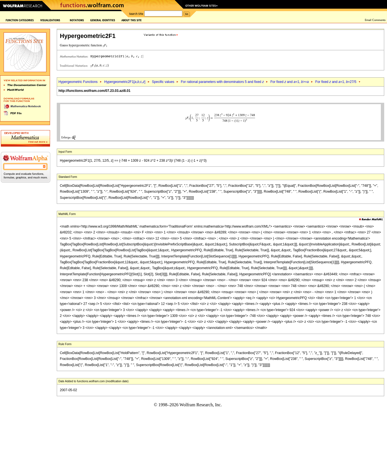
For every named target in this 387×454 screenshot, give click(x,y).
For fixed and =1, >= (289, 82)
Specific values (163, 82)
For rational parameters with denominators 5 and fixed (222, 82)
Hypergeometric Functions (78, 82)
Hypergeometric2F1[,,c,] (124, 82)
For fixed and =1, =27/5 (336, 82)
